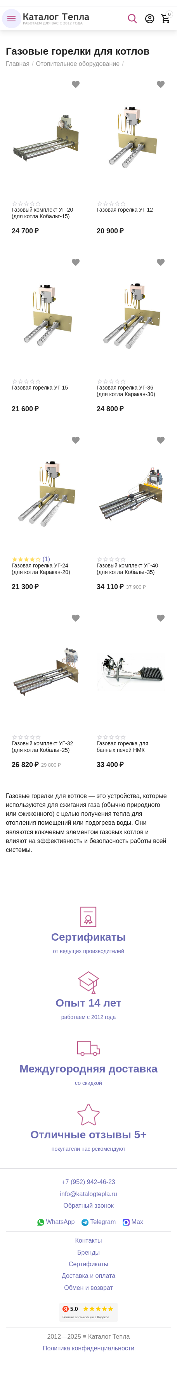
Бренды (88, 1252)
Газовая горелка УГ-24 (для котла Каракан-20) (41, 568)
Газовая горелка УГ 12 (125, 210)
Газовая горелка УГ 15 (40, 387)
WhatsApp (56, 1222)
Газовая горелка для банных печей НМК (122, 746)
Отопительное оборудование (78, 63)
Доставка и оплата (88, 1275)
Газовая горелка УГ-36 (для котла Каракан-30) (126, 390)
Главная (18, 63)
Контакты (88, 1240)
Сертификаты (88, 1264)
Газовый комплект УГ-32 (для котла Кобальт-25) (42, 746)
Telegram (99, 1222)
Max (133, 1222)
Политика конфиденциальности (88, 1348)
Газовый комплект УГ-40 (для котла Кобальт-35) (127, 568)
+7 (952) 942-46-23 (88, 1182)
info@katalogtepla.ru (88, 1194)
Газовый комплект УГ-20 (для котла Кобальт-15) (42, 213)
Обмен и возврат (88, 1287)
